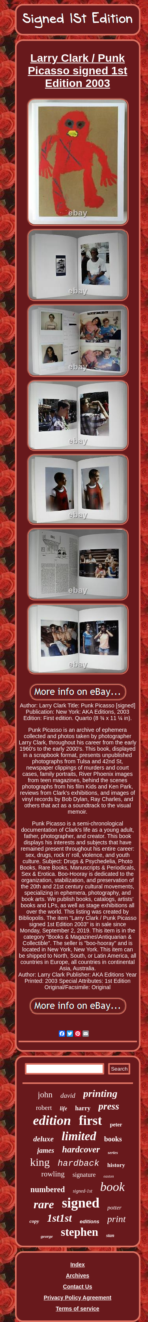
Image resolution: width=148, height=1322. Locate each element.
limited (79, 1136)
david (67, 1095)
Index (77, 1264)
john (45, 1094)
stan (110, 1235)
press (108, 1106)
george (47, 1236)
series (113, 1152)
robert (44, 1108)
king (40, 1162)
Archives (77, 1275)
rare (44, 1204)
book (112, 1187)
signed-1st (82, 1191)
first (90, 1120)
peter (116, 1125)
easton (108, 1176)
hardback (78, 1164)
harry (82, 1108)
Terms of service (77, 1308)
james (45, 1150)
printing (100, 1093)
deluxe (43, 1139)
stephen (79, 1232)
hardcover (81, 1149)
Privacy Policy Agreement (77, 1297)
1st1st (59, 1218)
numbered (47, 1189)
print (116, 1219)
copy (34, 1221)
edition (52, 1120)
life (63, 1109)
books (113, 1139)
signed (80, 1203)
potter (114, 1207)
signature (84, 1174)
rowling (53, 1174)
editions (89, 1221)
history (116, 1165)
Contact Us (77, 1286)
